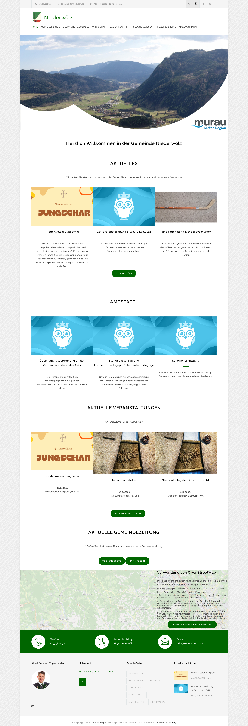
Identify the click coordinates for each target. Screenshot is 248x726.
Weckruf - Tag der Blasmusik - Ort (185, 477)
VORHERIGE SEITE (111, 558)
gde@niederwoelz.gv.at (72, 4)
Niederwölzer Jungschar (62, 228)
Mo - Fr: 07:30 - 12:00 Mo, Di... (108, 4)
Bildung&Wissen (201, 16)
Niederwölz (58, 20)
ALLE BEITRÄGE (124, 270)
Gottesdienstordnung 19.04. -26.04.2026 (124, 228)
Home (93, 16)
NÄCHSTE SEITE (137, 558)
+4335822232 (45, 4)
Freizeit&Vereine (100, 23)
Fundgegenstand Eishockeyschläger (186, 228)
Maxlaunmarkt (122, 23)
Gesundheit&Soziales (134, 16)
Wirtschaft (158, 16)
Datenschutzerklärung (165, 719)
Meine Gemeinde (108, 16)
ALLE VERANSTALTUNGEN (128, 510)
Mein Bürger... (157, 699)
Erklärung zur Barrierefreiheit (98, 668)
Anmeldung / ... (136, 685)
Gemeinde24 (97, 719)
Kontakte (155, 678)
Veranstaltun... (136, 670)
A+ (189, 4)
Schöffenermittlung (185, 357)
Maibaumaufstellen (124, 477)
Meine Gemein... (136, 692)
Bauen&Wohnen (178, 16)
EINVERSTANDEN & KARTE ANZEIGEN (192, 621)
